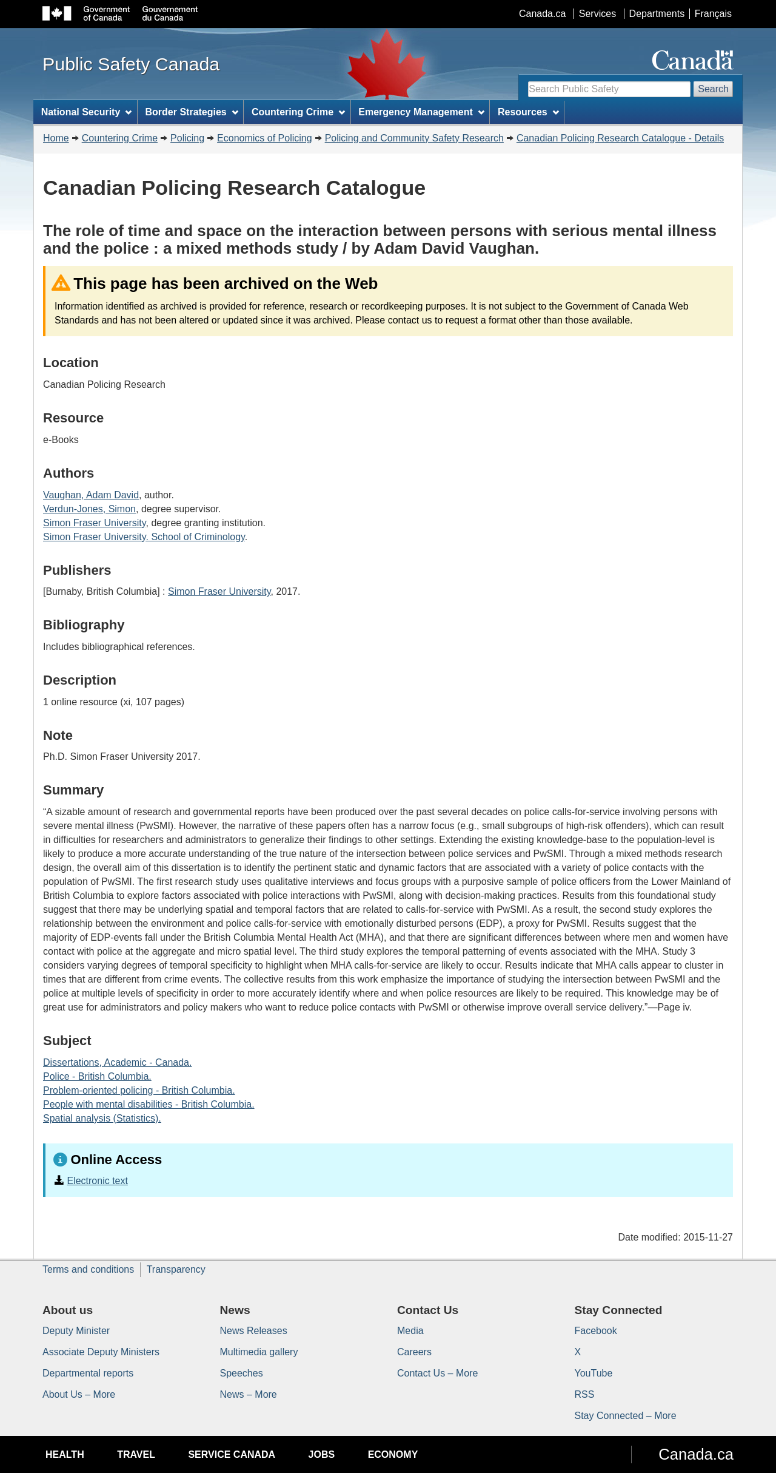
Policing (187, 138)
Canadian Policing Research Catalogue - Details (620, 138)
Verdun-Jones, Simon (89, 509)
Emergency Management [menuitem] (421, 112)
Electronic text (97, 1181)
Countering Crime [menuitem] (298, 112)
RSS (585, 1394)
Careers (414, 1352)
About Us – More (78, 1394)
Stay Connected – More (626, 1415)
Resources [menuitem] (528, 112)
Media (410, 1331)
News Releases (253, 1331)
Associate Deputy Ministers (100, 1352)
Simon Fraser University (94, 523)
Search (713, 89)
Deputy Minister (76, 1331)
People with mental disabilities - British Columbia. (149, 1104)
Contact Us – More (437, 1373)
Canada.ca (542, 13)
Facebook (596, 1331)
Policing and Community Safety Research (414, 138)
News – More (248, 1394)
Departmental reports (87, 1373)
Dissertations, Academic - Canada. (117, 1062)
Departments (657, 13)
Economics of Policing (264, 138)
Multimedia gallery (259, 1352)
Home (56, 138)
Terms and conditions (88, 1269)
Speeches (241, 1373)
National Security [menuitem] (86, 112)
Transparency (176, 1269)
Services (597, 13)
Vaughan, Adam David (91, 495)
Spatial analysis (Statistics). (102, 1118)
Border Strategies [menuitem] (192, 112)
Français (713, 13)
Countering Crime (120, 138)
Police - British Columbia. (97, 1076)
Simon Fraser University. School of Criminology (144, 537)
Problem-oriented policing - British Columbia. (139, 1090)
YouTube (594, 1373)
